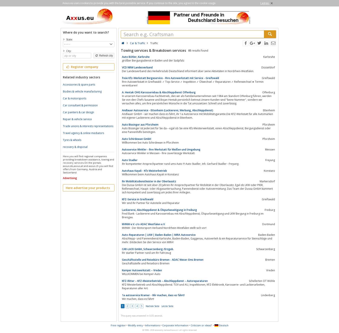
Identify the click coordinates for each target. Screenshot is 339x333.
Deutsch (221, 325)
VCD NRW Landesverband (137, 67)
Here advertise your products (88, 188)
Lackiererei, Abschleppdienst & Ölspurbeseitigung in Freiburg (159, 210)
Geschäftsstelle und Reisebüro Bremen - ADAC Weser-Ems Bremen (162, 260)
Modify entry (135, 325)
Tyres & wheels (72, 140)
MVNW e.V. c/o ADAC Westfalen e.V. (143, 224)
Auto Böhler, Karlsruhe (136, 57)
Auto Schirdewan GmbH (136, 139)
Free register (118, 325)
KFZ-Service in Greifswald (137, 199)
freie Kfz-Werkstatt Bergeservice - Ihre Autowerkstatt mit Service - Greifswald (170, 78)
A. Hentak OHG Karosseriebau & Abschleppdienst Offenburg (159, 92)
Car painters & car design (78, 112)
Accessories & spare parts (79, 84)
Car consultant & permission (80, 105)
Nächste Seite (152, 306)
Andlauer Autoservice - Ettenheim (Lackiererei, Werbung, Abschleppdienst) (167, 110)
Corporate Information (175, 325)
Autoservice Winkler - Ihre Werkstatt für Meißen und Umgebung (161, 149)
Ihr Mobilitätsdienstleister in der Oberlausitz (149, 181)
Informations (152, 325)
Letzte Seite (167, 306)
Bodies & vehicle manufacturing (82, 91)
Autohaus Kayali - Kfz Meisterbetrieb (144, 171)
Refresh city (104, 55)
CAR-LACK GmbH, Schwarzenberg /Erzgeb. (148, 249)
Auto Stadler (130, 160)
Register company (82, 67)
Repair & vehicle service (77, 119)
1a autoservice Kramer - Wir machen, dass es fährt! (153, 295)
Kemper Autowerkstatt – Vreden (142, 270)
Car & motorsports (74, 98)
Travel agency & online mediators (83, 133)
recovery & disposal (75, 147)
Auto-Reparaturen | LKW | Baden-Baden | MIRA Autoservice (159, 235)
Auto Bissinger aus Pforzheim (140, 124)
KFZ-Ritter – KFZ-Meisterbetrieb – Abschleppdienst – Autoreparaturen (165, 281)
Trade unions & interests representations (88, 126)
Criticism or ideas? (201, 325)
